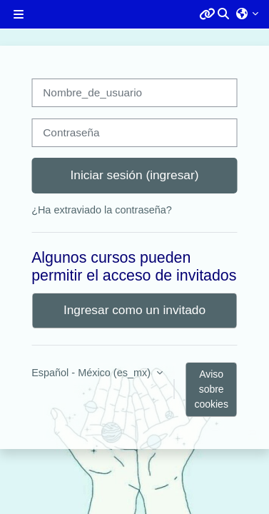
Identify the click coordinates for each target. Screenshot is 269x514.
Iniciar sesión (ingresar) (135, 175)
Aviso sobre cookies (211, 389)
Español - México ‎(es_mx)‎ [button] (92, 372)
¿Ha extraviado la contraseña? (101, 210)
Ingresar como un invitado (134, 310)
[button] (224, 14)
